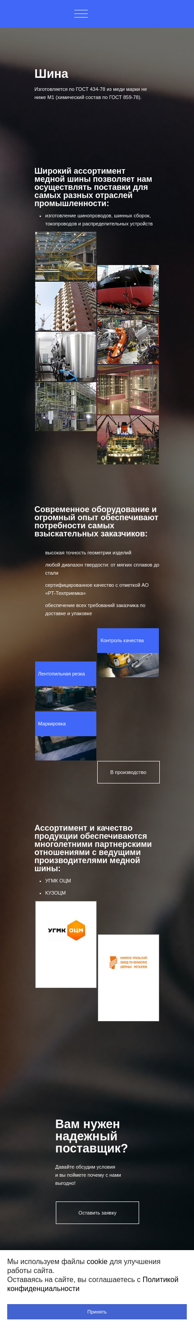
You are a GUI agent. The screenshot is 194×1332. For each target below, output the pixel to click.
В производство (128, 772)
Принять (97, 1311)
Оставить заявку (97, 1212)
